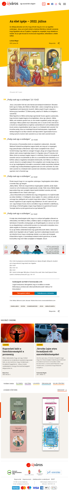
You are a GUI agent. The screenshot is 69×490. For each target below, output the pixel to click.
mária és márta (50, 306)
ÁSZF (53, 479)
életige (23, 306)
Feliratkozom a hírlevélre (45, 293)
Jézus (41, 306)
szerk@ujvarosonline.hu (23, 483)
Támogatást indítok (23, 293)
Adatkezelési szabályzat (41, 479)
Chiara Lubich (15, 306)
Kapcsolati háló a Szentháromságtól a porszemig (13, 351)
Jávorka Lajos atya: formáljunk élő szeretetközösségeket (47, 351)
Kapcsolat (17, 479)
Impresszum (27, 479)
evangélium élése (32, 306)
